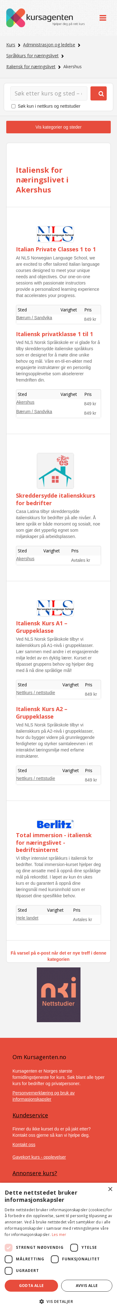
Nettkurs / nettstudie (35, 692)
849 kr (90, 319)
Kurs (10, 45)
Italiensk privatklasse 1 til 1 (54, 334)
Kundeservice (30, 1115)
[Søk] (48, 93)
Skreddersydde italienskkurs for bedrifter (55, 499)
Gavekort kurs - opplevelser (39, 1157)
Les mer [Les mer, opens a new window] (59, 1234)
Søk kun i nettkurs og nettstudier (49, 106)
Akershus (25, 402)
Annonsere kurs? (34, 1173)
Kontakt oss (23, 1144)
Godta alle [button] (31, 1285)
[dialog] (58, 1247)
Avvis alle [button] (87, 1285)
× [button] (110, 1189)
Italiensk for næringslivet (31, 66)
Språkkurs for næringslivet (32, 56)
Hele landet (27, 917)
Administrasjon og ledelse (49, 45)
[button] (58, 1301)
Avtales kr (80, 560)
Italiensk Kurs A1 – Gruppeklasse (41, 626)
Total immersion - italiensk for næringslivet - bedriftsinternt (54, 842)
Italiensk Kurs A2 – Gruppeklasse (41, 712)
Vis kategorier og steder (59, 127)
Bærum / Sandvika (34, 317)
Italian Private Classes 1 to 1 (56, 249)
